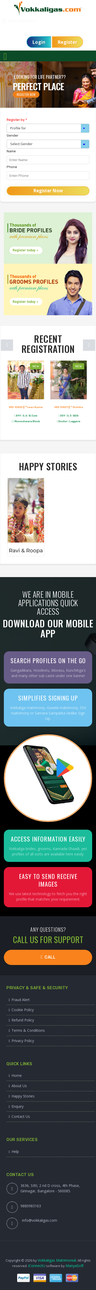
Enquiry (18, 1106)
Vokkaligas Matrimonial (57, 1260)
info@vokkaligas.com (39, 1220)
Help (15, 1151)
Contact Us (21, 1116)
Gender (12, 135)
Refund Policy (23, 1020)
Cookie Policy (23, 1009)
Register (67, 42)
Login (38, 42)
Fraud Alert (21, 999)
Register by (17, 120)
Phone (12, 167)
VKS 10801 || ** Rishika (68, 407)
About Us (19, 1085)
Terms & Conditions (28, 1030)
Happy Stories (23, 1096)
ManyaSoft (75, 1265)
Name (11, 151)
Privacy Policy (23, 1040)
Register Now (26, 94)
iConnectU (36, 1265)
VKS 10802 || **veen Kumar (26, 407)
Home (17, 1075)
